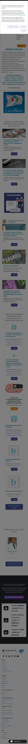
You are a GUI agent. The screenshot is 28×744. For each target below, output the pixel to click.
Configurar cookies (13, 26)
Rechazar (23, 26)
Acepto (24, 30)
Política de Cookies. (21, 14)
